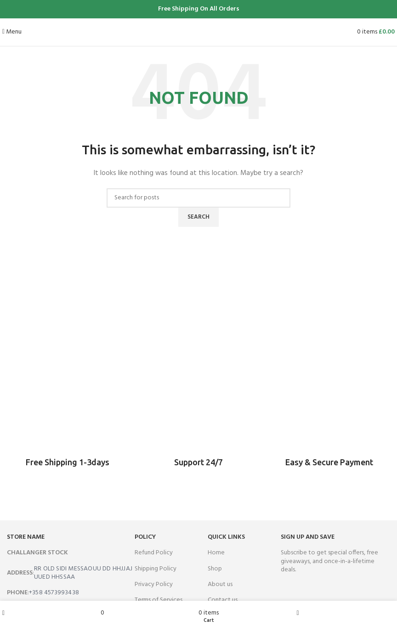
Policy (145, 537)
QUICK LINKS (226, 537)
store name (26, 537)
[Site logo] (198, 32)
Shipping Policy (155, 569)
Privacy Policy (154, 584)
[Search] (198, 198)
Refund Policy (154, 552)
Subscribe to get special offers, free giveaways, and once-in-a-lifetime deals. (329, 561)
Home (216, 552)
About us (220, 584)
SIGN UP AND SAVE (308, 537)
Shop (215, 569)
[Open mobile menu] (12, 32)
